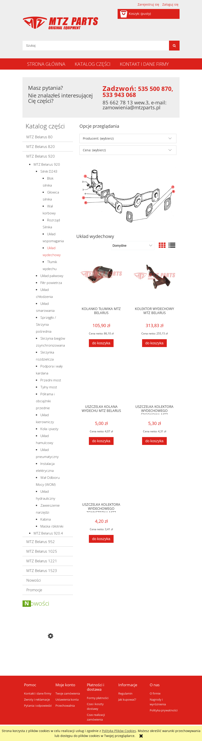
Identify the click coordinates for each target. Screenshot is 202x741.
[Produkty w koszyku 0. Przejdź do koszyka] (136, 13)
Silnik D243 (48, 171)
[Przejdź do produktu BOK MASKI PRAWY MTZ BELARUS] (48, 655)
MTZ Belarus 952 (40, 541)
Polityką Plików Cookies (119, 731)
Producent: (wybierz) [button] (98, 138)
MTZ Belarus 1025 (41, 551)
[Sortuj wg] (132, 245)
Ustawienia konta (67, 699)
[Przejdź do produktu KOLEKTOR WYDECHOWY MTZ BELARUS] (154, 282)
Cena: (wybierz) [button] (94, 150)
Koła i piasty (49, 429)
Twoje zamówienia (67, 693)
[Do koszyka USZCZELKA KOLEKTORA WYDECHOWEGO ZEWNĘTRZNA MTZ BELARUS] (101, 539)
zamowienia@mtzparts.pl (131, 107)
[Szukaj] (174, 46)
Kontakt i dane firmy (37, 693)
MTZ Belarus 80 (39, 136)
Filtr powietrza (51, 282)
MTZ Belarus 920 (40, 156)
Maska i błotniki (51, 526)
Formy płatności (97, 698)
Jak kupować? (127, 699)
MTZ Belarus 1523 (41, 570)
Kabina (45, 519)
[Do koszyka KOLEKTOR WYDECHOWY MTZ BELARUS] (154, 343)
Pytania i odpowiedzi (38, 706)
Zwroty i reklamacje (37, 699)
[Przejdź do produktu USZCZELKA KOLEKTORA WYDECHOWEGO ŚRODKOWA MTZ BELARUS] (154, 379)
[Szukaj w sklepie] (95, 46)
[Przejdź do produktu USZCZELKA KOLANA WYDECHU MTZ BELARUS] (101, 379)
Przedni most (50, 380)
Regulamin (125, 693)
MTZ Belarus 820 (40, 146)
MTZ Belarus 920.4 (48, 533)
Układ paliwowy (51, 275)
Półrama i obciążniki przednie (45, 401)
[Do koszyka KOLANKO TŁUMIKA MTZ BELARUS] (101, 343)
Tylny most (48, 387)
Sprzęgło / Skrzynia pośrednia (46, 324)
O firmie (155, 693)
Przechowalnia (65, 706)
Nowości (33, 580)
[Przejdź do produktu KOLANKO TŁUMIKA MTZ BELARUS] (101, 282)
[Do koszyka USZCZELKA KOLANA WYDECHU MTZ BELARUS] (101, 441)
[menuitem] (46, 64)
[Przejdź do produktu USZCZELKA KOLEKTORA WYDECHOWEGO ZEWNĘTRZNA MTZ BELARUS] (101, 477)
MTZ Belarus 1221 (41, 560)
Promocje (34, 589)
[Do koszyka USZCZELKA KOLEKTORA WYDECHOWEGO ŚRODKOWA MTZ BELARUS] (154, 441)
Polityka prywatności (164, 710)
